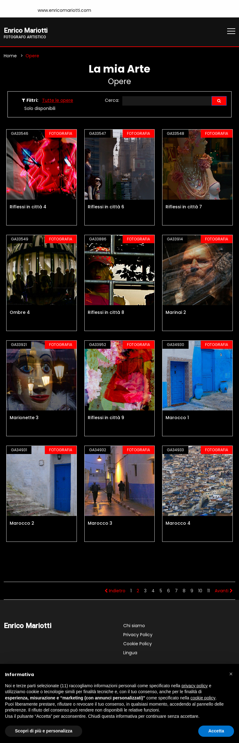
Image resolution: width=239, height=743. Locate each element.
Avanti (224, 591)
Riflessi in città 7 (184, 207)
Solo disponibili (39, 109)
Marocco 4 (178, 524)
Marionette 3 (24, 418)
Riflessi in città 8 (106, 313)
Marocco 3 (100, 524)
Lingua (130, 653)
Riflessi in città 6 (106, 207)
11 (208, 591)
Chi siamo (134, 626)
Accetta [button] (216, 730)
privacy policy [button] (194, 685)
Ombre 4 (20, 313)
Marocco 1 (177, 418)
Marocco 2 (22, 524)
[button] (231, 674)
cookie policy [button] (202, 697)
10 (200, 591)
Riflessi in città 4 (28, 207)
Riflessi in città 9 (106, 418)
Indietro (115, 591)
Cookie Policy (137, 644)
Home (10, 56)
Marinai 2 (176, 313)
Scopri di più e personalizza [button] (43, 730)
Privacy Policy (137, 635)
